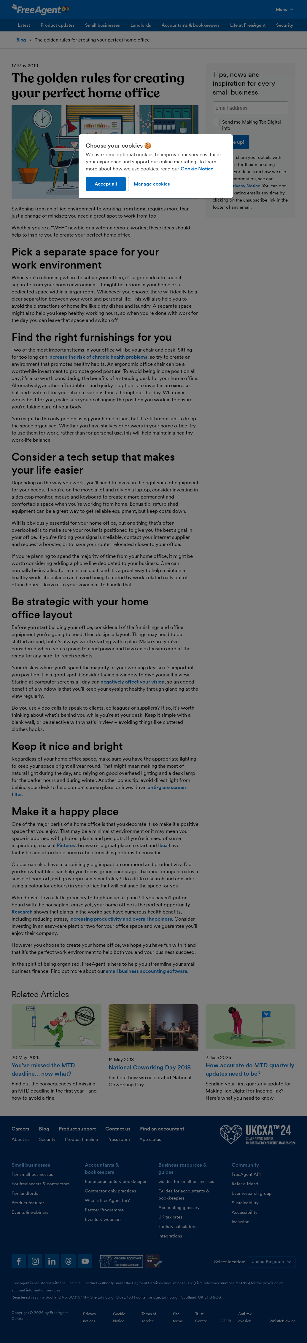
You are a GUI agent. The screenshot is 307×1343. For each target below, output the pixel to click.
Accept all (106, 184)
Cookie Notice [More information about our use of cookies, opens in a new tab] (197, 169)
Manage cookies (152, 184)
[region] (156, 166)
